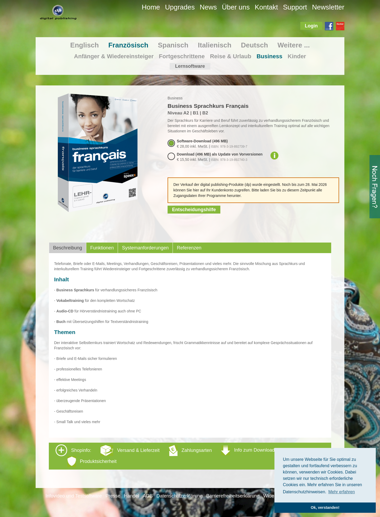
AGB (148, 496)
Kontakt (266, 7)
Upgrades (180, 7)
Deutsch (254, 45)
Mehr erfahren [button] (341, 492)
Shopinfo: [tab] (165, 455)
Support (295, 7)
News (208, 7)
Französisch (128, 45)
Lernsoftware (190, 66)
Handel (131, 496)
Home (151, 7)
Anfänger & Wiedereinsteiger (114, 56)
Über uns (236, 7)
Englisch (84, 45)
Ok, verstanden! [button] (325, 507)
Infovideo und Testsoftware (73, 496)
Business (269, 56)
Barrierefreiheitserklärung (233, 496)
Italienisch (214, 45)
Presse (113, 496)
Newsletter (328, 7)
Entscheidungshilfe (194, 209)
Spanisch (173, 45)
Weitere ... (294, 45)
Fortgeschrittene (182, 56)
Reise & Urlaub (230, 56)
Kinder (297, 56)
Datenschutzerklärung (179, 496)
